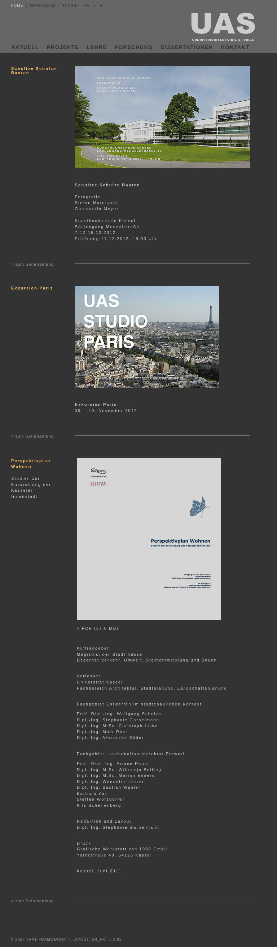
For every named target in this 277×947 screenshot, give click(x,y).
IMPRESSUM (43, 6)
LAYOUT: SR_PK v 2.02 (97, 940)
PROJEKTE (63, 47)
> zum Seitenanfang (32, 264)
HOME (17, 6)
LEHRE (97, 47)
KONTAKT (235, 47)
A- (102, 6)
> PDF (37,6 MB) (98, 628)
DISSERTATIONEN (187, 47)
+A (87, 6)
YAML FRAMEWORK (46, 940)
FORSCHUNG (134, 47)
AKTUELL (25, 47)
